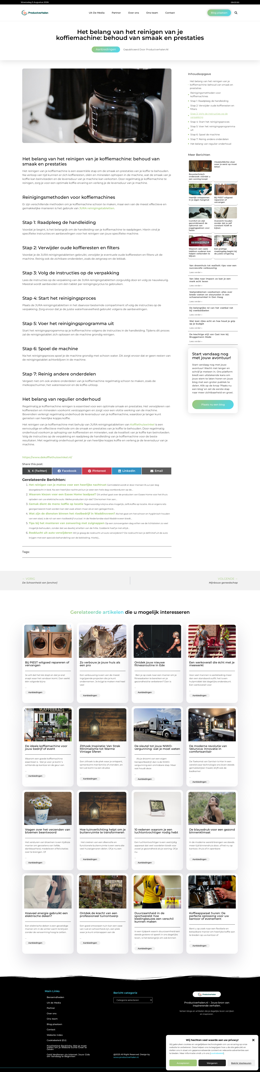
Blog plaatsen (54, 1024)
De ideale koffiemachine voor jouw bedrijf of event (46, 747)
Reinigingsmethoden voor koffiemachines (205, 94)
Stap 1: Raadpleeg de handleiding (209, 100)
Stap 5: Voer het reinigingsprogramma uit (212, 128)
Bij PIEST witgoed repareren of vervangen (223, 200)
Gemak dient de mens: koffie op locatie (56, 504)
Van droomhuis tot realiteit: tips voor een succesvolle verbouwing (212, 266)
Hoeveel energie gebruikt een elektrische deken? (46, 914)
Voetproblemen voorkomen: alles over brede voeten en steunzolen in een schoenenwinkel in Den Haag (210, 294)
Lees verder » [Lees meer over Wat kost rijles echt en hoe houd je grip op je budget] (195, 328)
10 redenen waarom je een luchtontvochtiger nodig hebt (156, 831)
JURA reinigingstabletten (96, 208)
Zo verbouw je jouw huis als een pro (100, 664)
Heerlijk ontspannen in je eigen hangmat (199, 198)
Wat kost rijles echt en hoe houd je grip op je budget (212, 322)
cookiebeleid (217, 1053)
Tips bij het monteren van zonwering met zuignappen (66, 523)
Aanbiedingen (106, 49)
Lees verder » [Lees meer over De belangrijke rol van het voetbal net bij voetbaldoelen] (195, 314)
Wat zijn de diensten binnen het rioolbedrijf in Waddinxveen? (72, 513)
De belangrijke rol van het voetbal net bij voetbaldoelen (211, 309)
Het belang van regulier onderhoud (210, 143)
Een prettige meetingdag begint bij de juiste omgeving (225, 251)
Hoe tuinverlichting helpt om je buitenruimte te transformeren (103, 831)
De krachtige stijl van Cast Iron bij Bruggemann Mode (208, 335)
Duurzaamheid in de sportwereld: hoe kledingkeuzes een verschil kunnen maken (154, 917)
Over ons (133, 12)
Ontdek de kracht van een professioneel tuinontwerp (99, 914)
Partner (116, 12)
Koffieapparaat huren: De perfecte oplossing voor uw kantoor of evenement (209, 915)
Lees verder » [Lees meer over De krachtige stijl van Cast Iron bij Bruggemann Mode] (195, 341)
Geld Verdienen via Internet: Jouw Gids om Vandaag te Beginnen (68, 1055)
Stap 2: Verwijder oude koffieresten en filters (212, 107)
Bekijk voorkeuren (241, 1063)
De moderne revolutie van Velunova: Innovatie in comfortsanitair (208, 748)
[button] (253, 1040)
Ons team (152, 12)
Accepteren (183, 1063)
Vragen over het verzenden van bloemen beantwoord (47, 831)
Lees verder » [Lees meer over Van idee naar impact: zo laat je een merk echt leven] (195, 285)
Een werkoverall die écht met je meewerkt (211, 664)
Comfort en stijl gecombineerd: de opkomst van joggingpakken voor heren (199, 226)
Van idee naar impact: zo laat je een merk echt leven (210, 280)
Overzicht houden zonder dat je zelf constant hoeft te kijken (223, 224)
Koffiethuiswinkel (142, 424)
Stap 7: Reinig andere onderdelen (209, 139)
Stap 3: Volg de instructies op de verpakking (209, 115)
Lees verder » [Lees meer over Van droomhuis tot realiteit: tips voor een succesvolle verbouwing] (195, 272)
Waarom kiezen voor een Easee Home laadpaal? (62, 494)
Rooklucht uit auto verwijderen (50, 532)
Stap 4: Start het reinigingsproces (209, 121)
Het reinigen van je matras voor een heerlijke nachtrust (67, 484)
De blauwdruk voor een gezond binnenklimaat (212, 831)
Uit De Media (96, 12)
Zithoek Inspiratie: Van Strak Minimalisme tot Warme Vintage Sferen (100, 748)
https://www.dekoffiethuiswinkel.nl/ (47, 457)
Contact (170, 12)
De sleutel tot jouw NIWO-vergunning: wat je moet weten (157, 747)
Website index (55, 1035)
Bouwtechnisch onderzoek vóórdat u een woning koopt (199, 176)
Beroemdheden (55, 997)
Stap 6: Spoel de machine (205, 134)
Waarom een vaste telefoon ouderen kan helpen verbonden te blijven (200, 252)
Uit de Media (54, 1003)
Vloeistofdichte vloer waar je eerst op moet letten (225, 164)
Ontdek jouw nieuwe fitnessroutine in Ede (149, 664)
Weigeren (212, 1063)
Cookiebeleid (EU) (56, 1040)
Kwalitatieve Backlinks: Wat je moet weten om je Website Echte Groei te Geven (67, 1047)
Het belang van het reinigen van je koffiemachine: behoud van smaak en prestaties (211, 85)
